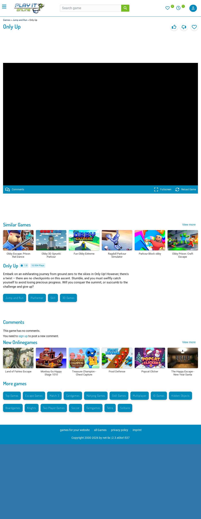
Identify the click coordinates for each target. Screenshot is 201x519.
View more (188, 224)
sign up (23, 336)
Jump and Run (20, 20)
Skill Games (119, 395)
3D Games (68, 298)
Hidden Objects (180, 395)
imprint (137, 430)
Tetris (110, 408)
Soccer (75, 408)
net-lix (106, 437)
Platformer (37, 298)
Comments (14, 189)
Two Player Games (54, 408)
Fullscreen (162, 189)
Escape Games (34, 395)
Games (6, 20)
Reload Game (185, 189)
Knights (31, 408)
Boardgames (13, 408)
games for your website (75, 430)
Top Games (12, 395)
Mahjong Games (96, 395)
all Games (100, 430)
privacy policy (119, 430)
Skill (53, 298)
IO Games (158, 395)
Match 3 (54, 395)
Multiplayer (139, 395)
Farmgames (93, 408)
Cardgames (72, 395)
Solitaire (125, 408)
